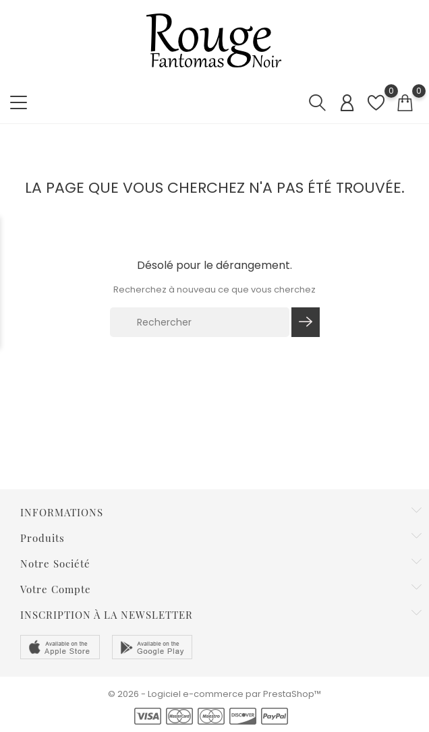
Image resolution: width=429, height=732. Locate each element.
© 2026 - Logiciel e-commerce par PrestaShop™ (214, 694)
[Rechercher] (199, 322)
